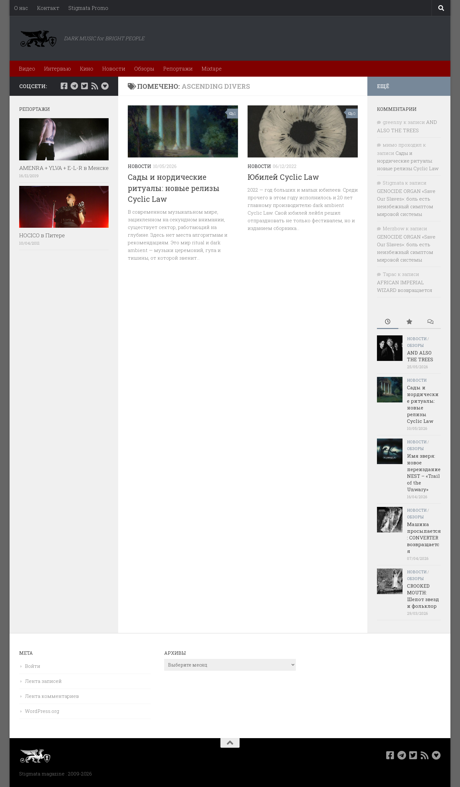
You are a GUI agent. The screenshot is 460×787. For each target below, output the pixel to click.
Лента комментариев (52, 696)
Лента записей (43, 681)
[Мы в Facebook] (64, 86)
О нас (21, 7)
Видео (27, 68)
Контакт (48, 7)
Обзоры (144, 68)
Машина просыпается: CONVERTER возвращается (424, 537)
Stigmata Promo (88, 7)
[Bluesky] (105, 86)
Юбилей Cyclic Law (283, 177)
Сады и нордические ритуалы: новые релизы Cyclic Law (173, 188)
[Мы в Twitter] (84, 86)
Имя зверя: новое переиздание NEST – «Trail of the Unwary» (424, 473)
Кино (86, 68)
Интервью (57, 68)
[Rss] (94, 86)
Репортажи (178, 68)
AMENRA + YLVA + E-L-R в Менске (64, 168)
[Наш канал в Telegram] (74, 86)
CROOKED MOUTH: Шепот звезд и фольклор (423, 596)
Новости (113, 68)
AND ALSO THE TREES (420, 356)
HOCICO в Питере (42, 235)
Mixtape (212, 68)
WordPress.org (42, 711)
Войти (32, 666)
